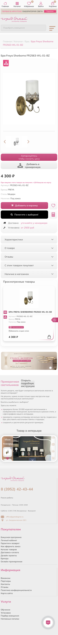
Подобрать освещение (14, 27)
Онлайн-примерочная (11, 561)
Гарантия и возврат (10, 543)
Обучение (5, 609)
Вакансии (5, 578)
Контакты (5, 584)
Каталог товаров (9, 549)
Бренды (5, 558)
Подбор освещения (10, 615)
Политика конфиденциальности (16, 590)
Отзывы (4, 587)
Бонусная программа (11, 537)
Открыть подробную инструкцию (28, 383)
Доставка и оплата (10, 552)
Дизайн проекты (9, 555)
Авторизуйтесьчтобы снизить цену (29, 157)
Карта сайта (7, 593)
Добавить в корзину (24, 205)
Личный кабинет (9, 540)
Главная (5, 4)
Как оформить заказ (10, 546)
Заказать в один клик (19, 331)
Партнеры (6, 581)
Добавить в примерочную (29, 166)
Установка (6, 612)
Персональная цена (16, 327)
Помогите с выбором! (24, 214)
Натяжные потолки (10, 619)
